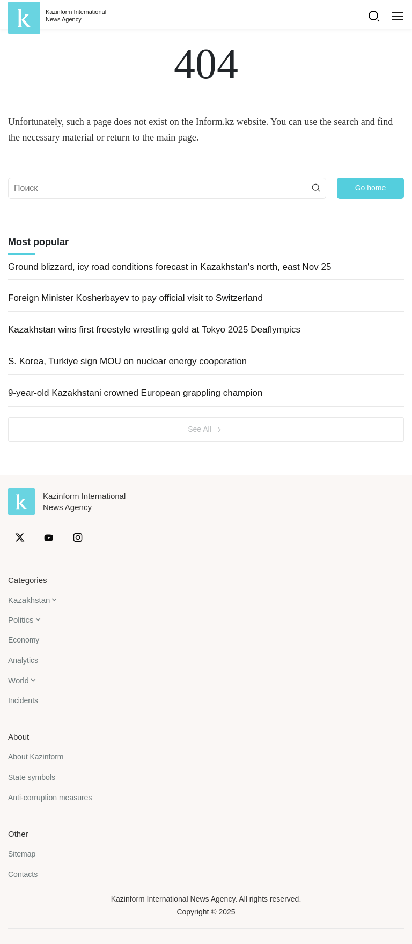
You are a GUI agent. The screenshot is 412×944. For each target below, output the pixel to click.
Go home (370, 187)
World (18, 680)
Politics (21, 619)
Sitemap (21, 854)
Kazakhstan (29, 599)
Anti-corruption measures (50, 797)
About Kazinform (36, 757)
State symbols (31, 777)
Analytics (23, 660)
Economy (23, 640)
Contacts (23, 874)
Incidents (23, 700)
